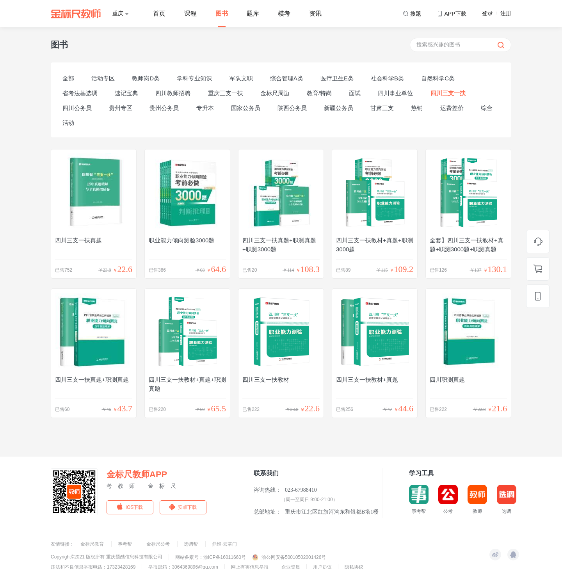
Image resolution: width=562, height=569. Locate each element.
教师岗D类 (146, 78)
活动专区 (103, 78)
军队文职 (241, 78)
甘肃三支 (382, 108)
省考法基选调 (80, 93)
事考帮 (125, 544)
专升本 (205, 108)
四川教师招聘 (172, 93)
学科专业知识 (194, 78)
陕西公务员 (292, 108)
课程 (190, 13)
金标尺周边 (275, 93)
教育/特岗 (319, 93)
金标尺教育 (92, 544)
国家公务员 (245, 108)
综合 (487, 108)
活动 (68, 123)
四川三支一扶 (448, 93)
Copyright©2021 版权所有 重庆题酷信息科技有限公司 (106, 557)
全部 (68, 78)
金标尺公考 (158, 544)
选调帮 (191, 544)
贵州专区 (120, 108)
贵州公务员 (164, 108)
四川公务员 (77, 108)
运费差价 (452, 108)
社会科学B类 (387, 78)
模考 (284, 13)
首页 (159, 13)
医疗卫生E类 (337, 78)
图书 (221, 13)
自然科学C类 (438, 78)
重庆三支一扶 (225, 93)
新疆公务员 (338, 108)
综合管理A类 (286, 78)
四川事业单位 (395, 93)
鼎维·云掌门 (224, 544)
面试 (355, 93)
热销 (417, 108)
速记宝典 (126, 93)
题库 (253, 13)
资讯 (315, 13)
